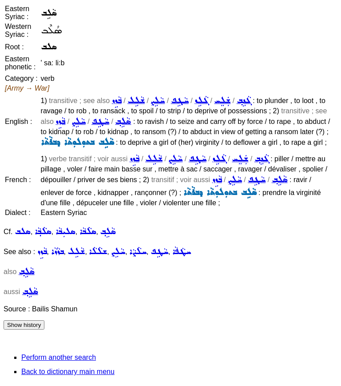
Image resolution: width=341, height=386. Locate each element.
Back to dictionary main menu (68, 371)
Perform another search (58, 357)
